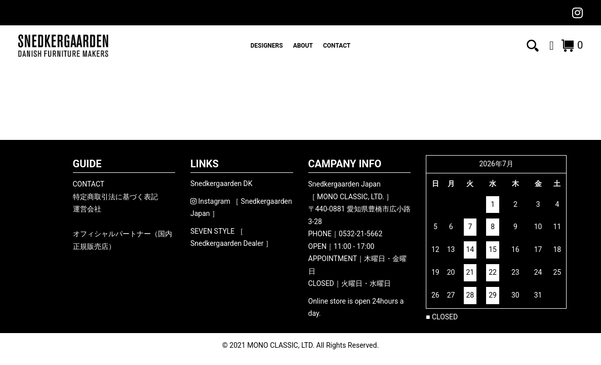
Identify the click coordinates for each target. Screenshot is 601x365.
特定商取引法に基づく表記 (115, 197)
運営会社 (87, 209)
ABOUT (303, 45)
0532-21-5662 (360, 234)
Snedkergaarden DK (221, 183)
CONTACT (336, 45)
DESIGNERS (267, 45)
